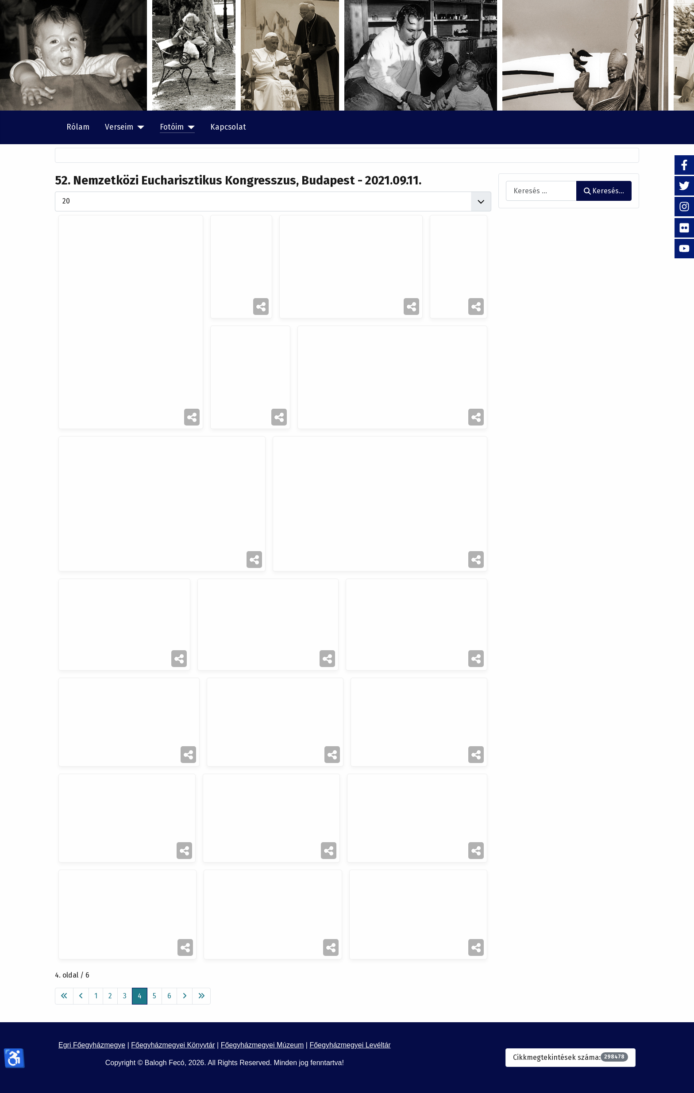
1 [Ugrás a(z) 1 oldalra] (95, 996)
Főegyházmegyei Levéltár (349, 1045)
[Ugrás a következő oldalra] (185, 996)
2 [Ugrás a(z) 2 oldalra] (110, 996)
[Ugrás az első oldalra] (64, 996)
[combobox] (541, 191)
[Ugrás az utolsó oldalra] (201, 996)
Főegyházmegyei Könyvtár (173, 1045)
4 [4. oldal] (140, 996)
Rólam (77, 127)
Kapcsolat (228, 127)
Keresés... (604, 191)
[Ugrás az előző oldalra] (81, 996)
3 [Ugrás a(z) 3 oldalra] (125, 996)
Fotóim (172, 127)
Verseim (119, 127)
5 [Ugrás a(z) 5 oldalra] (154, 996)
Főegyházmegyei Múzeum (262, 1045)
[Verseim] (138, 127)
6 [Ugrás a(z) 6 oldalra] (169, 996)
